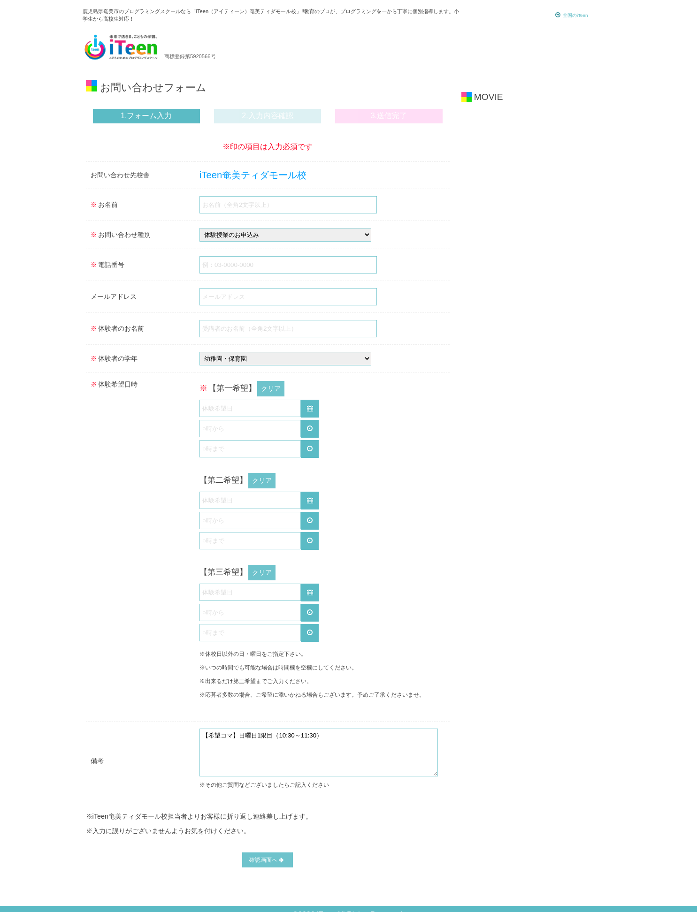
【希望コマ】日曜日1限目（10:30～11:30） (318, 742)
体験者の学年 (114, 358)
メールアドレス (114, 296)
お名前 (104, 204)
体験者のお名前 (117, 328)
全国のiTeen (571, 14)
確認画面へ (266, 848)
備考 (97, 750)
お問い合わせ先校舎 (120, 175)
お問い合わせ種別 (121, 234)
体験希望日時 (114, 384)
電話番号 (107, 264)
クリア (271, 386)
